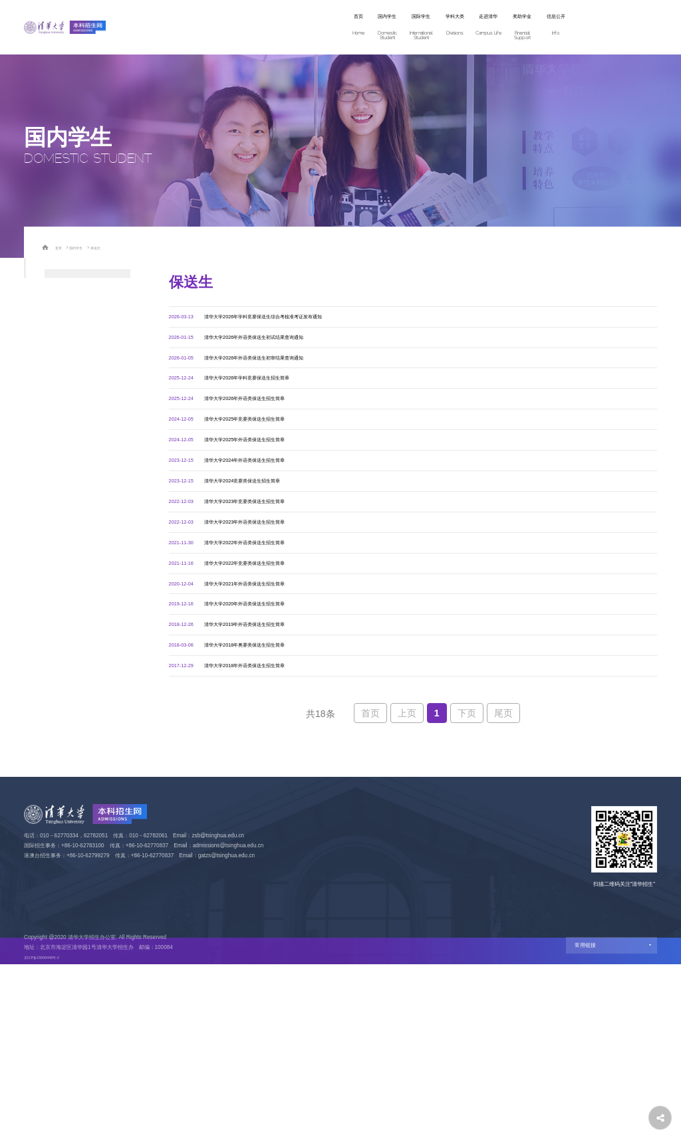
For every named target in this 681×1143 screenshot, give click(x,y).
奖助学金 (453, 28)
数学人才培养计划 (74, 423)
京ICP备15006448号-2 (51, 1137)
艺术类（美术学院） (77, 470)
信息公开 (505, 28)
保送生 (110, 248)
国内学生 (245, 28)
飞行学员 (59, 542)
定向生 (56, 518)
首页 (200, 28)
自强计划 (59, 399)
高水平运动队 (66, 494)
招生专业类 (63, 280)
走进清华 (401, 28)
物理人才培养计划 (74, 447)
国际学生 (297, 28)
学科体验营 (63, 304)
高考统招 (59, 328)
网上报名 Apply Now (594, 27)
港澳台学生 (63, 565)
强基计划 (59, 375)
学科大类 (349, 28)
